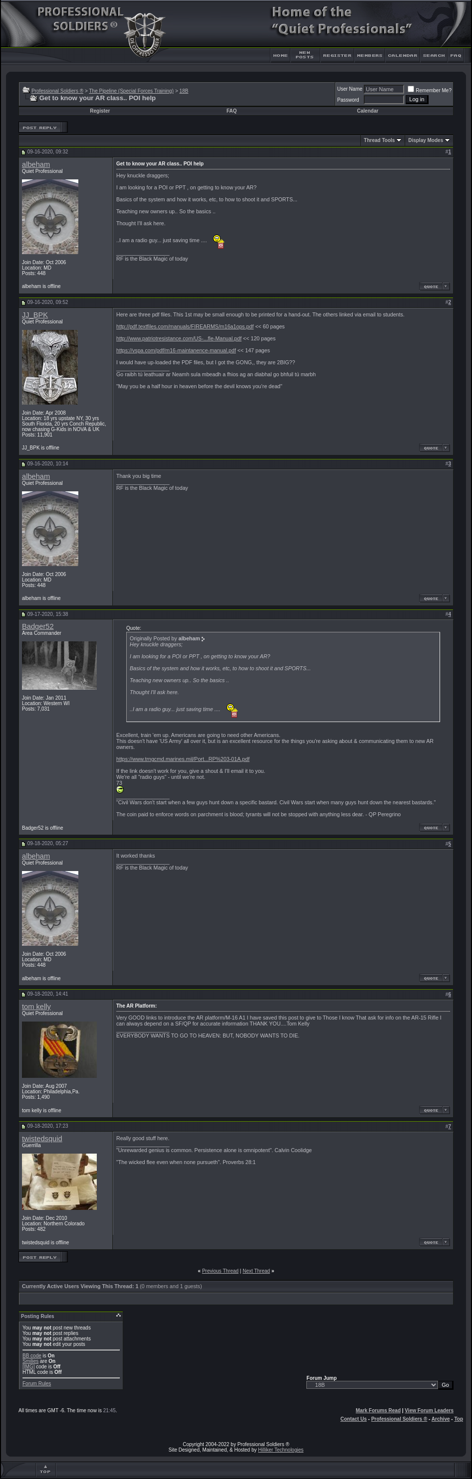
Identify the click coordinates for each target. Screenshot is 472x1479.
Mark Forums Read (378, 1410)
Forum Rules (36, 1383)
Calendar (368, 111)
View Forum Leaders (429, 1410)
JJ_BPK (35, 315)
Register (100, 111)
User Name (350, 89)
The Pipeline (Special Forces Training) (131, 91)
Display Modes (425, 140)
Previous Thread (220, 1271)
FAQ (232, 111)
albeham (36, 164)
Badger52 (38, 626)
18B (184, 91)
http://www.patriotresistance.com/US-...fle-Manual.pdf (178, 338)
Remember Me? (430, 90)
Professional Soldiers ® (57, 91)
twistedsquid (42, 1139)
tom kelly (36, 1007)
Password (348, 100)
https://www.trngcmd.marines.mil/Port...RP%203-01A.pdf (182, 759)
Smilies (30, 1361)
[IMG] (28, 1366)
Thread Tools (379, 140)
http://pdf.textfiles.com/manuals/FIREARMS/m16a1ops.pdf (184, 326)
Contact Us (353, 1419)
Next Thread (256, 1271)
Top (458, 1419)
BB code (31, 1355)
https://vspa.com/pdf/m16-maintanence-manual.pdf (176, 350)
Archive (441, 1419)
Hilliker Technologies (280, 1450)
